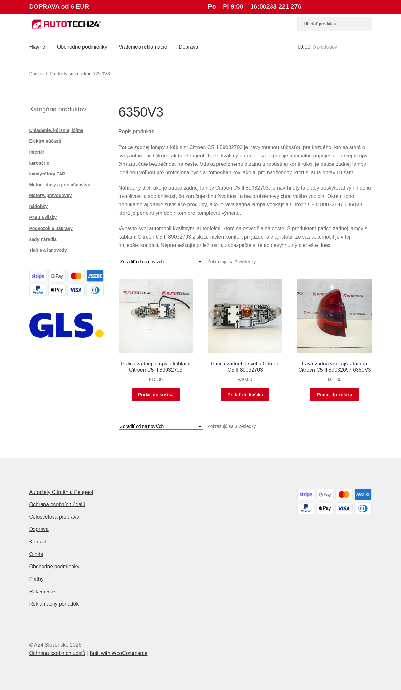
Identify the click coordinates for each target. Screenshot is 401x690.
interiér (36, 152)
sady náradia (43, 239)
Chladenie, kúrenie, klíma (56, 130)
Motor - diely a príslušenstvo (60, 184)
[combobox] (334, 24)
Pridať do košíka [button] (156, 394)
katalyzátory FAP (47, 173)
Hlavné (37, 47)
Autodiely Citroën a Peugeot (61, 492)
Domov (36, 73)
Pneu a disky (43, 217)
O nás (36, 554)
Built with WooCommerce (118, 653)
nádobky (38, 206)
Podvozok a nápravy (51, 228)
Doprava (188, 47)
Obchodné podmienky (82, 47)
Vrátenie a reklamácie (143, 47)
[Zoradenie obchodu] (161, 262)
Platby (36, 579)
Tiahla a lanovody (48, 250)
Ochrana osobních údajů (57, 504)
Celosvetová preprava (54, 517)
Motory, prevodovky (50, 195)
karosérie (39, 162)
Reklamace (42, 591)
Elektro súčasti (45, 141)
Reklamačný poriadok (54, 604)
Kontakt (38, 541)
